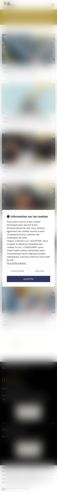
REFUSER (39, 271)
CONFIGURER (17, 271)
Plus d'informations (16, 263)
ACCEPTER (28, 279)
